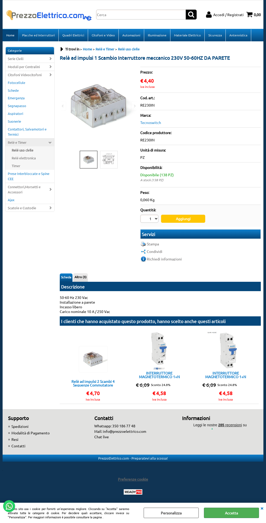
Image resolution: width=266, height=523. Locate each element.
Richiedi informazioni (164, 259)
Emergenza (16, 98)
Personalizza (171, 513)
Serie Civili (15, 58)
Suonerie (14, 121)
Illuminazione (157, 35)
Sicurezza (215, 35)
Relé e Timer (17, 142)
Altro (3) (81, 277)
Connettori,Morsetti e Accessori (24, 189)
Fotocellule (16, 82)
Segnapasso (17, 105)
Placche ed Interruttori (38, 35)
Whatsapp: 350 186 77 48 (114, 425)
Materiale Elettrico (187, 35)
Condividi (154, 251)
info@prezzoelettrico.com (124, 431)
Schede (13, 90)
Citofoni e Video (103, 35)
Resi (14, 439)
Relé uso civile (22, 150)
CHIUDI (261, 508)
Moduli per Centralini (24, 66)
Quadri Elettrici (73, 35)
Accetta (231, 513)
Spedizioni (20, 426)
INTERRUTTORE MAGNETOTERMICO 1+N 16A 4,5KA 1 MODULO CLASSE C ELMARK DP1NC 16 (159, 374)
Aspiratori (15, 113)
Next (134, 106)
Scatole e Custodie (22, 208)
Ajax (11, 200)
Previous (63, 106)
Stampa (153, 243)
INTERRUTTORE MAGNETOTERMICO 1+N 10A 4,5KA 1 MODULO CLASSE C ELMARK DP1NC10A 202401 (225, 374)
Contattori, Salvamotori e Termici (27, 131)
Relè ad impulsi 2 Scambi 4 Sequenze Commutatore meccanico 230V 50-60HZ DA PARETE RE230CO (93, 383)
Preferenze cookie (133, 479)
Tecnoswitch (150, 122)
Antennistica (238, 35)
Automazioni (131, 35)
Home (10, 35)
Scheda (66, 277)
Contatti (18, 445)
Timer (16, 166)
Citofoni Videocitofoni (25, 75)
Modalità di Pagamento (30, 432)
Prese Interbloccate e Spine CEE (28, 176)
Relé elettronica (24, 158)
